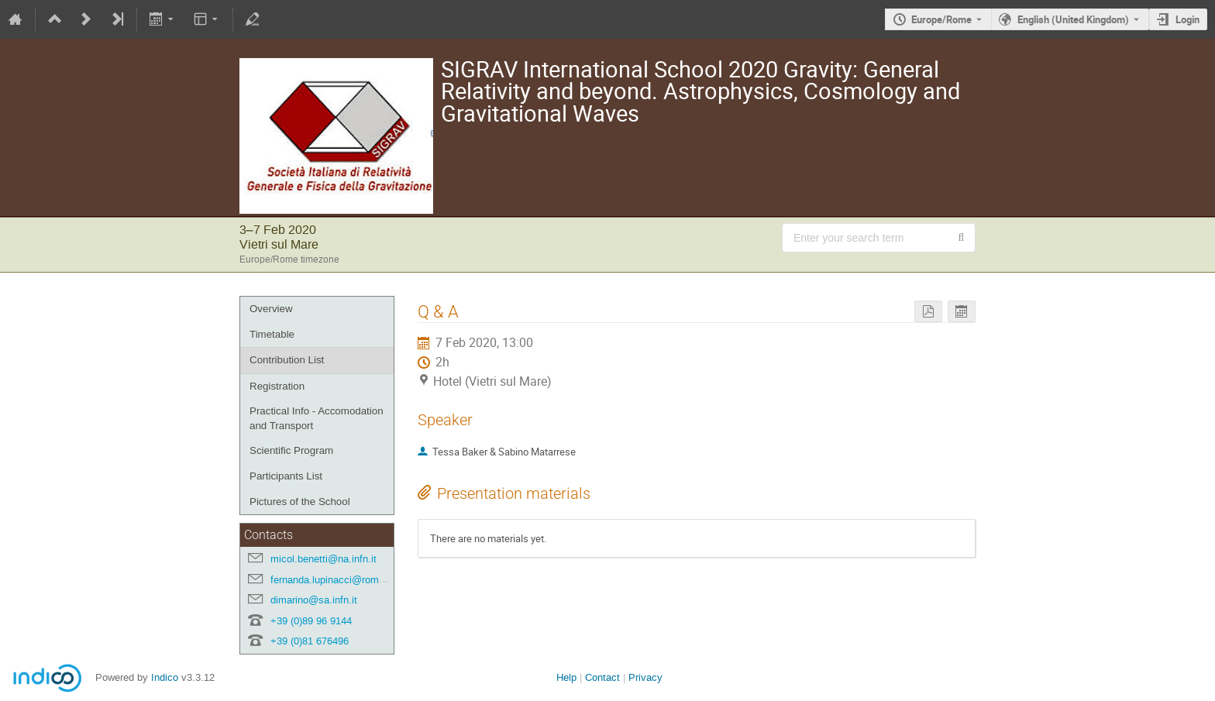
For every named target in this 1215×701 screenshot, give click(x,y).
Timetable (272, 334)
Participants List (286, 476)
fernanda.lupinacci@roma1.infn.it (344, 579)
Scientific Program (291, 450)
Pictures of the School (300, 501)
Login (1187, 19)
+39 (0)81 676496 (309, 641)
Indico (164, 677)
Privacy (645, 677)
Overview (271, 308)
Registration (277, 386)
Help (566, 677)
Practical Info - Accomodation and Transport (317, 418)
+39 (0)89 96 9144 (311, 620)
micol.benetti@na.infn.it (323, 558)
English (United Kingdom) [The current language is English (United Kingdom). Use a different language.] (1073, 19)
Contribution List (287, 360)
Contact (602, 677)
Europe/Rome (941, 19)
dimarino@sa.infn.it (313, 600)
